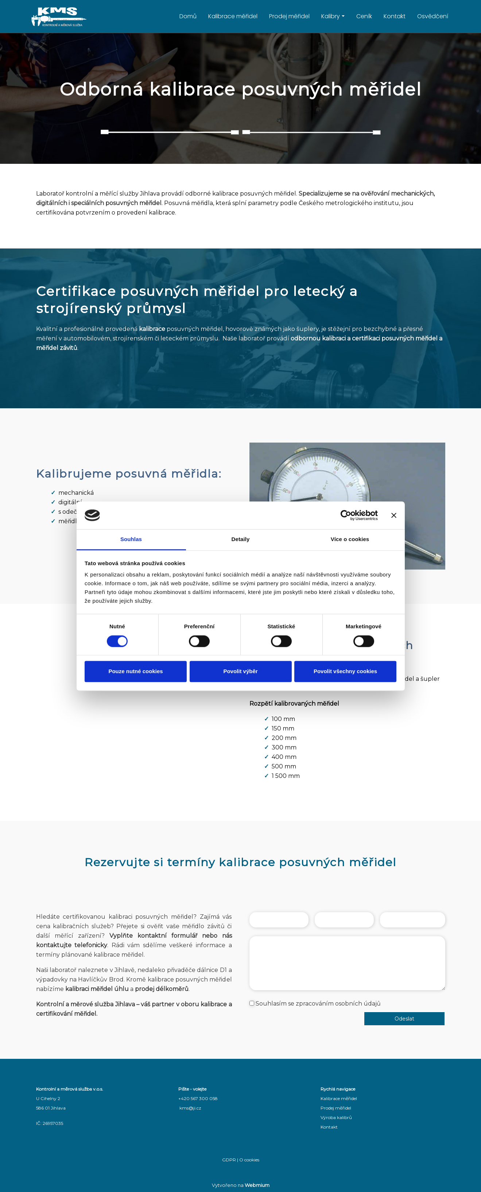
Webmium (257, 1185)
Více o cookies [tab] (350, 539)
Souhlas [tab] (131, 539)
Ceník (364, 16)
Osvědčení (432, 16)
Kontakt (395, 16)
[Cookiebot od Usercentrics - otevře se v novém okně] (346, 515)
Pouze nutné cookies (135, 671)
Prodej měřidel (289, 16)
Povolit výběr (240, 671)
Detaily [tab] (241, 539)
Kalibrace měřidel (232, 16)
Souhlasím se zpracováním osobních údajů (318, 1003)
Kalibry (330, 16)
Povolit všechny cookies (345, 671)
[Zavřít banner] (393, 515)
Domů (188, 16)
